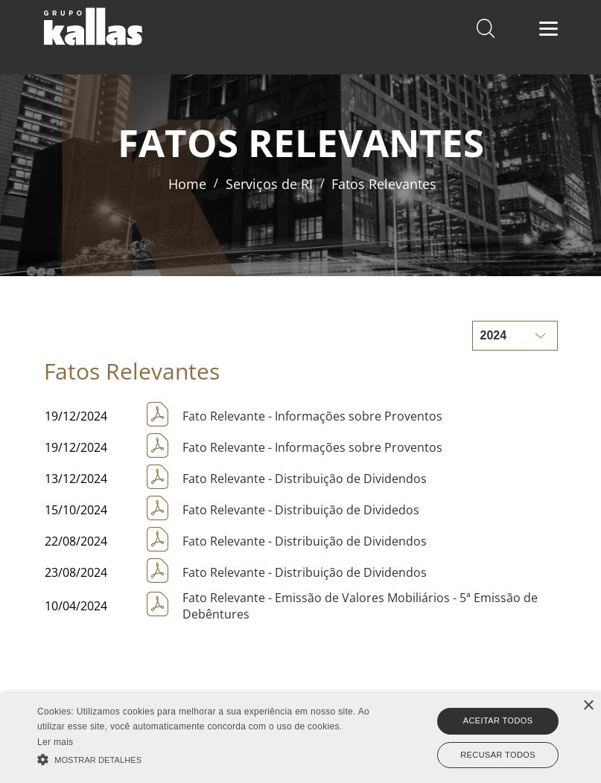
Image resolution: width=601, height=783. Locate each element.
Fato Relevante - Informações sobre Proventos (312, 416)
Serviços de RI (269, 184)
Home (187, 184)
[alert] (300, 738)
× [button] (588, 706)
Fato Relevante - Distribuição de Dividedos (300, 510)
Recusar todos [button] (497, 754)
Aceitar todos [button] (498, 720)
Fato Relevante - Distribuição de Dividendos (304, 478)
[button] (208, 758)
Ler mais (55, 742)
